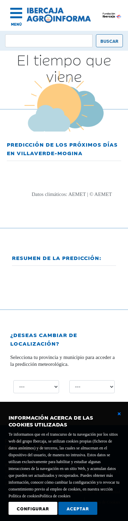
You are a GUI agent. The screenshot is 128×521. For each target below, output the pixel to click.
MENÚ (16, 24)
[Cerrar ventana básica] (119, 413)
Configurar (33, 508)
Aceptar (78, 508)
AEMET (77, 194)
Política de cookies (55, 496)
